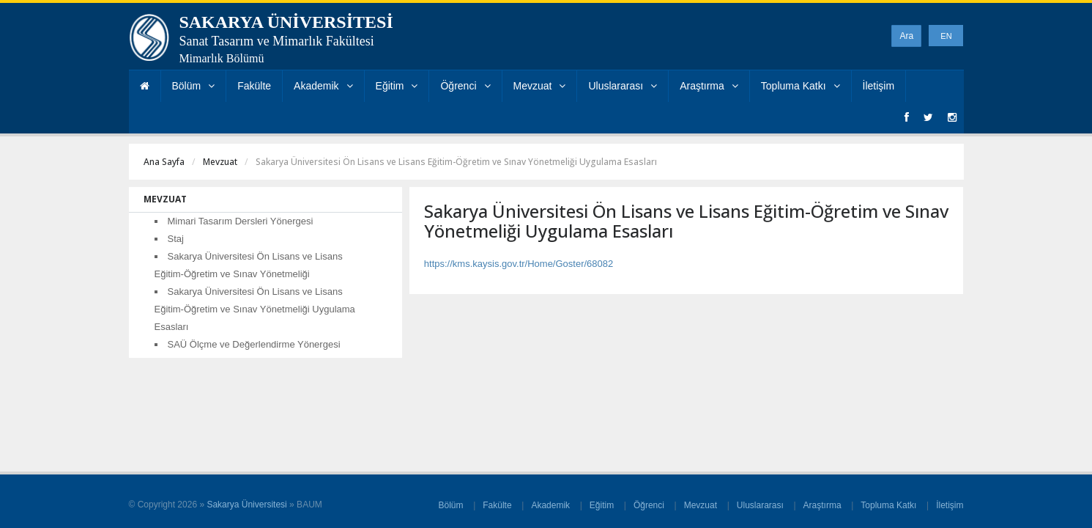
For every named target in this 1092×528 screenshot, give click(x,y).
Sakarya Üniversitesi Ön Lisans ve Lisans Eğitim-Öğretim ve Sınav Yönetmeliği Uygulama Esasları (255, 309)
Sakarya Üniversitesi (246, 504)
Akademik (323, 86)
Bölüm (193, 86)
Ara (906, 36)
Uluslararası (622, 86)
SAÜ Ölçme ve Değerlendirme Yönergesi (254, 344)
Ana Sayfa (164, 161)
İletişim (879, 86)
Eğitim (397, 86)
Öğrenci (465, 86)
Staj (176, 238)
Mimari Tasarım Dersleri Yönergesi (240, 221)
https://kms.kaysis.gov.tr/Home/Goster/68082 (518, 263)
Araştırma (709, 86)
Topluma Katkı (800, 86)
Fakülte (254, 86)
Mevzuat (539, 86)
